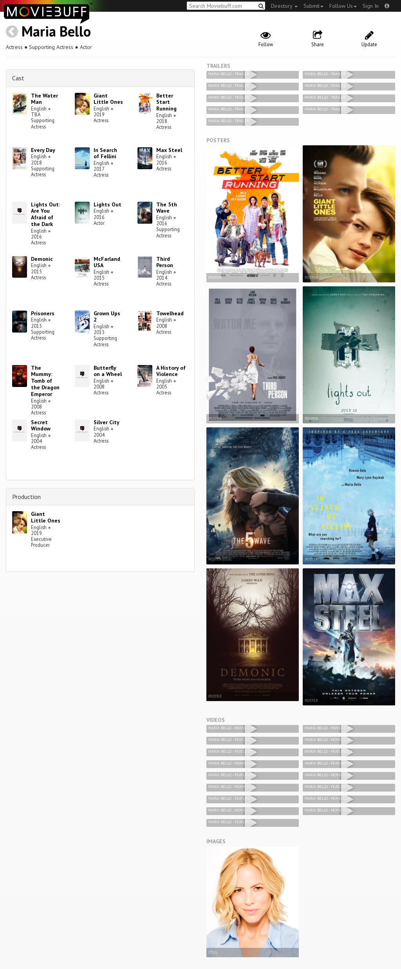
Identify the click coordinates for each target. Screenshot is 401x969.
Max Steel (169, 150)
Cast (18, 78)
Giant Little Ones (108, 99)
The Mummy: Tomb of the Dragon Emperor (45, 381)
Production (26, 497)
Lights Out (107, 204)
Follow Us (343, 5)
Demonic (42, 258)
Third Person (164, 262)
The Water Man (44, 99)
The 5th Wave (166, 208)
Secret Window (41, 425)
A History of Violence (171, 371)
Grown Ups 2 (107, 317)
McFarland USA (107, 262)
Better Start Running (166, 102)
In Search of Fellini (105, 153)
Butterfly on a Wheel (108, 371)
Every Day (43, 150)
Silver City (106, 422)
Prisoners (42, 313)
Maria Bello (56, 31)
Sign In (371, 5)
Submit (313, 5)
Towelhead (170, 313)
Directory (284, 5)
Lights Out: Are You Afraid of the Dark (45, 214)
